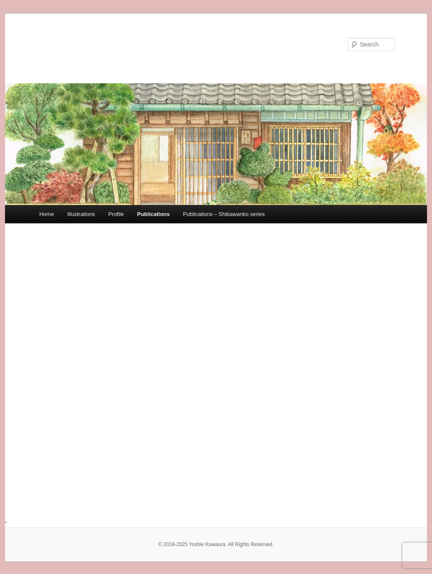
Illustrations (81, 214)
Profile (116, 214)
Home (46, 214)
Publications (153, 214)
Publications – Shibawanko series (224, 214)
